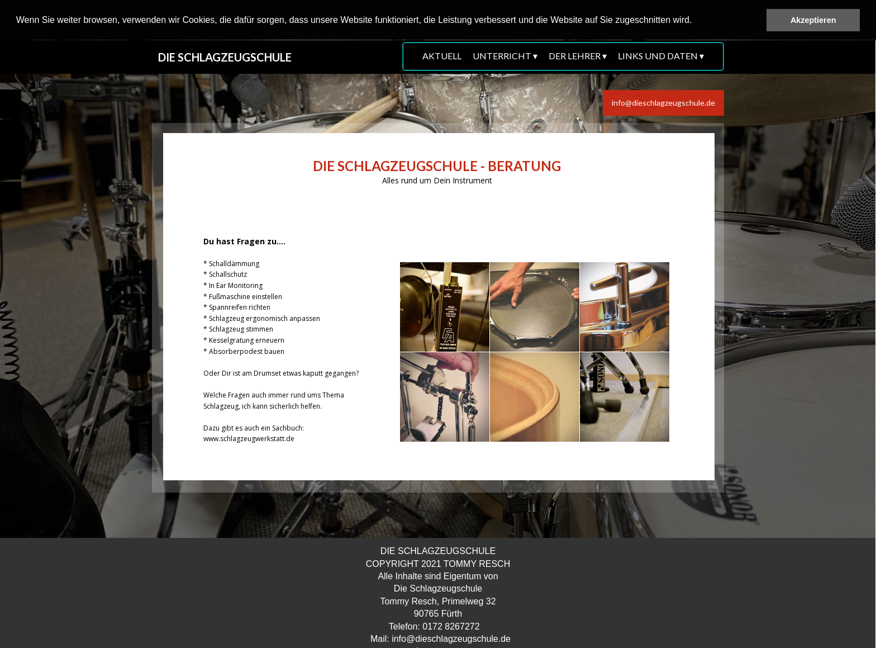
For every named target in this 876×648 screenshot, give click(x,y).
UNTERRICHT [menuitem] (505, 56)
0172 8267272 (450, 626)
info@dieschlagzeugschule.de (451, 639)
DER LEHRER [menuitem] (578, 56)
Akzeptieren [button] (813, 20)
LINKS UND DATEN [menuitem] (661, 56)
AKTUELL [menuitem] (441, 55)
